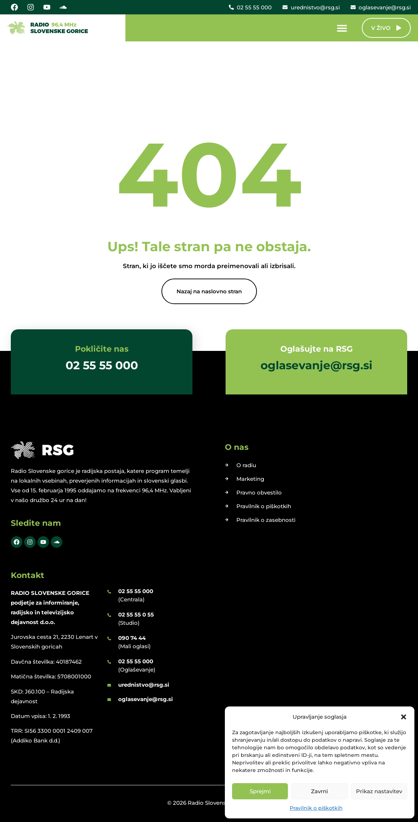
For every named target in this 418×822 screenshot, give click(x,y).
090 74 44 (132, 637)
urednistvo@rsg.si (143, 684)
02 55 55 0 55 (136, 614)
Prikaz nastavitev (379, 791)
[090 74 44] (109, 638)
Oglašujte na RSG (316, 348)
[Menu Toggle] (342, 28)
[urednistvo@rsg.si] (109, 685)
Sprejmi (260, 791)
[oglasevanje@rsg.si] (109, 699)
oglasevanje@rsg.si (145, 699)
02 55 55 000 (135, 591)
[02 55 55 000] (109, 591)
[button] (403, 717)
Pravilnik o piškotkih (316, 808)
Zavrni (319, 791)
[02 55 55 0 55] (109, 615)
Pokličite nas (102, 348)
